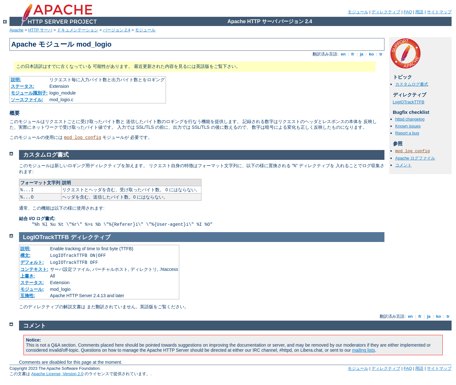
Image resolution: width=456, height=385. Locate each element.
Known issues (408, 126)
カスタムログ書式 (411, 84)
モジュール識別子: (29, 92)
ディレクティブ (385, 12)
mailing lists (363, 350)
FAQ (408, 12)
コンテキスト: (34, 269)
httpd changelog (410, 119)
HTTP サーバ (40, 30)
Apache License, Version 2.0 (57, 373)
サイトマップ (439, 12)
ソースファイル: (27, 99)
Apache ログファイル (415, 158)
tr (381, 54)
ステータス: (23, 86)
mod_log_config (82, 137)
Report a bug (407, 133)
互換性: (27, 295)
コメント (403, 165)
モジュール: (32, 289)
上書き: (27, 275)
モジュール (358, 12)
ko (371, 54)
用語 (419, 12)
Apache (16, 30)
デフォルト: (32, 262)
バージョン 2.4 (116, 30)
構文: (25, 255)
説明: (16, 79)
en (343, 54)
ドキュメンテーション (77, 30)
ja (361, 54)
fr (353, 54)
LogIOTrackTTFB (408, 102)
